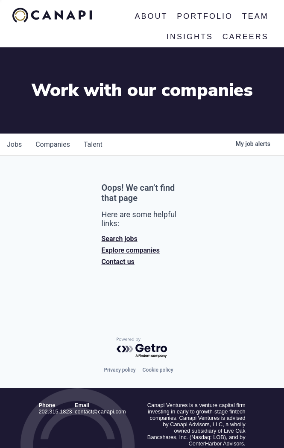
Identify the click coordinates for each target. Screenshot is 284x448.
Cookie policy (158, 323)
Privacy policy (119, 323)
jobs (14, 97)
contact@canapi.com (100, 364)
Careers (246, 36)
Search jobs (120, 191)
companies (52, 97)
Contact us (118, 214)
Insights (190, 36)
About (151, 16)
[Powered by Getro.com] (142, 300)
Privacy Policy (228, 426)
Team (255, 16)
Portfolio (205, 16)
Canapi (52, 15)
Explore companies (131, 203)
